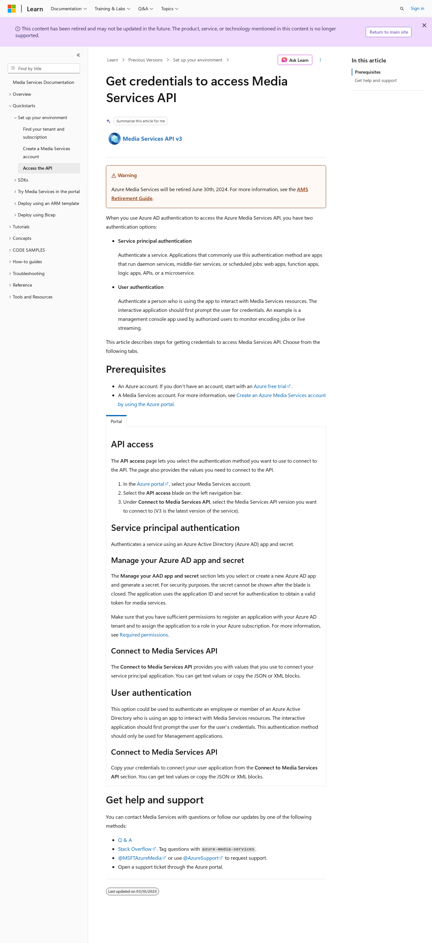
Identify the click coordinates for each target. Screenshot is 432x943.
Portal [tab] (116, 421)
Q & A (125, 839)
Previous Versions (145, 60)
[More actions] (320, 60)
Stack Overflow (135, 848)
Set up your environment (197, 60)
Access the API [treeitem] (37, 168)
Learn (112, 60)
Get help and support (376, 80)
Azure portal (150, 483)
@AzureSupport (201, 857)
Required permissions (144, 634)
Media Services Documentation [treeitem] (43, 82)
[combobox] (44, 68)
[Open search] (402, 8)
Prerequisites (367, 72)
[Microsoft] (12, 8)
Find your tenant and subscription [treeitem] (43, 133)
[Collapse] (78, 55)
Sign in (417, 8)
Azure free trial (270, 386)
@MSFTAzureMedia (140, 857)
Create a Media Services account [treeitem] (46, 152)
